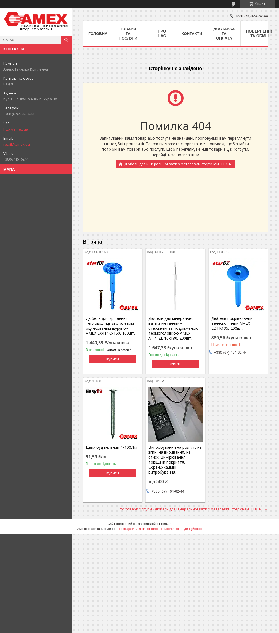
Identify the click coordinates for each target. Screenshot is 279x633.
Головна (97, 33)
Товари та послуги (128, 33)
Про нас (162, 33)
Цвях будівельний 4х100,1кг (112, 447)
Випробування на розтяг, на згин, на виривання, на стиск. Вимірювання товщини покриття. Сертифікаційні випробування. (175, 460)
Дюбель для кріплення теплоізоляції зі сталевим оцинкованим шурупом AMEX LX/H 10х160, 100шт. (110, 326)
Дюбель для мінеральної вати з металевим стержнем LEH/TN (178, 163)
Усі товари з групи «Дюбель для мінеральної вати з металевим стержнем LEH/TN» (191, 509)
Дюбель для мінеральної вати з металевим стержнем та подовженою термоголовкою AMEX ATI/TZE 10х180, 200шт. (173, 328)
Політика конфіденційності (181, 529)
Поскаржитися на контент (138, 529)
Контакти (192, 33)
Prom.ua (165, 524)
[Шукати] (66, 40)
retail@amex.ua (16, 144)
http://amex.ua (15, 129)
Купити (112, 358)
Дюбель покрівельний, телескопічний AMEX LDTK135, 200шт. (232, 323)
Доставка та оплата (224, 33)
